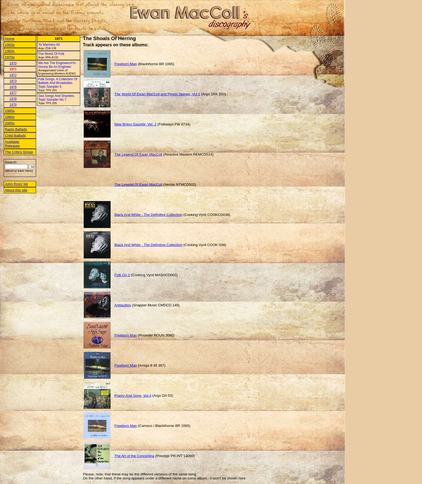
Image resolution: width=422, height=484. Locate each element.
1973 (13, 81)
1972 (13, 75)
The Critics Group (19, 152)
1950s (10, 45)
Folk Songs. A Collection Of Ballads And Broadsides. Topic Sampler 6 (57, 83)
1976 (13, 87)
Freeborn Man (125, 64)
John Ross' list (16, 184)
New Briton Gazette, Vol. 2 (135, 124)
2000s (10, 123)
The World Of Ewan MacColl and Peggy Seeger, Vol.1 (157, 94)
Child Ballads (15, 136)
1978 (13, 99)
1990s (10, 117)
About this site (16, 190)
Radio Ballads (16, 129)
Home (10, 39)
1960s (10, 51)
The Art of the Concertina (134, 456)
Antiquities (122, 305)
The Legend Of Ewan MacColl (138, 154)
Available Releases (12, 144)
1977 (13, 93)
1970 (13, 63)
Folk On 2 (122, 275)
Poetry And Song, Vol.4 (132, 396)
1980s (10, 111)
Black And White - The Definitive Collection (148, 215)
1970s (10, 57)
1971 (13, 69)
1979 (13, 105)
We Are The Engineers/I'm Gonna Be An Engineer (57, 65)
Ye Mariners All (49, 45)
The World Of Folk (51, 54)
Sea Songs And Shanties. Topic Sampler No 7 (56, 97)
